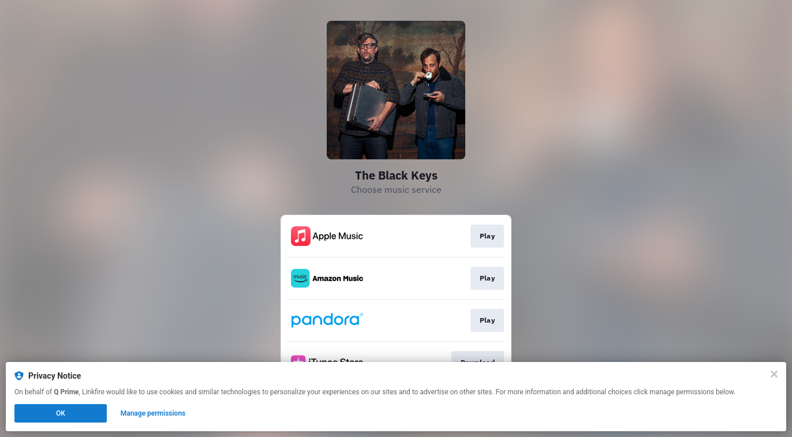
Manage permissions (153, 413)
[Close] (774, 374)
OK (60, 413)
